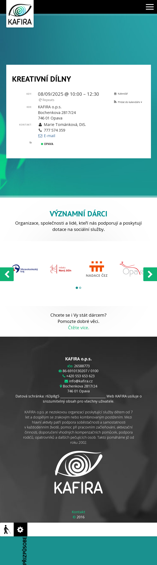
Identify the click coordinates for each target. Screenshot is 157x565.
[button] (127, 102)
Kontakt (78, 511)
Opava (47, 144)
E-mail (46, 135)
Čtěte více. (78, 327)
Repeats (47, 100)
